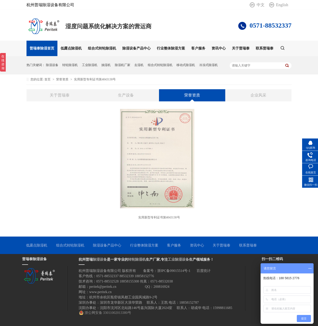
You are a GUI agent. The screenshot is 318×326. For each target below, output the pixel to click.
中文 (261, 5)
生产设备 (126, 95)
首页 (47, 79)
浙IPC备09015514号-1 (173, 271)
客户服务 (198, 48)
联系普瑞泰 (264, 48)
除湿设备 (52, 65)
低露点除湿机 (71, 48)
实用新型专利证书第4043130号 (95, 79)
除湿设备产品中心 (136, 48)
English (282, 5)
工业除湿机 (89, 65)
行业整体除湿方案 (171, 48)
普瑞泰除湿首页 (42, 48)
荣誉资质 (62, 79)
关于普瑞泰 (241, 48)
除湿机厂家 (122, 65)
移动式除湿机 (185, 65)
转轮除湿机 (70, 65)
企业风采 (258, 95)
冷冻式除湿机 (208, 65)
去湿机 (139, 65)
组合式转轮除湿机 (102, 48)
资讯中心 (219, 48)
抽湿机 (106, 65)
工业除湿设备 (178, 259)
